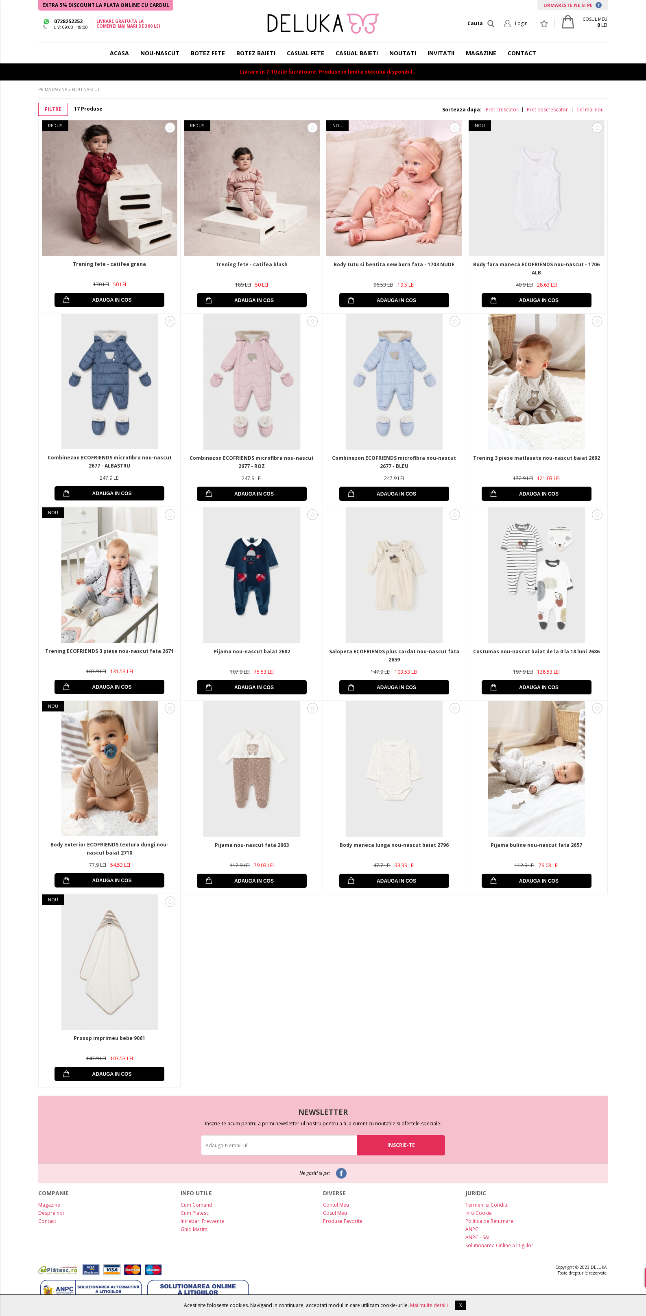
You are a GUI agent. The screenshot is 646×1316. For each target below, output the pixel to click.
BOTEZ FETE (208, 53)
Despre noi (51, 1212)
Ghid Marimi (195, 1229)
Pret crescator (502, 109)
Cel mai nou (590, 109)
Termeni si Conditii (487, 1204)
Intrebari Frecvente (202, 1221)
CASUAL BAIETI (357, 53)
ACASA (119, 53)
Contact (47, 1221)
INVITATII (441, 53)
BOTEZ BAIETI (255, 53)
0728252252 (68, 21)
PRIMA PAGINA (52, 89)
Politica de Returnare (489, 1221)
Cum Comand (196, 1204)
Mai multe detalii (429, 1305)
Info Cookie (478, 1212)
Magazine (49, 1204)
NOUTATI (402, 53)
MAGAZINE (481, 53)
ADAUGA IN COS (112, 300)
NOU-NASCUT (159, 53)
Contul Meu (336, 1204)
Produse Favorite (342, 1221)
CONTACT (522, 53)
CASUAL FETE (305, 53)
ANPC (471, 1229)
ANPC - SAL (478, 1237)
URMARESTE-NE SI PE (572, 5)
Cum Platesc (195, 1212)
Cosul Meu (335, 1212)
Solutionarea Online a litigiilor (499, 1245)
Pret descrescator (547, 109)
